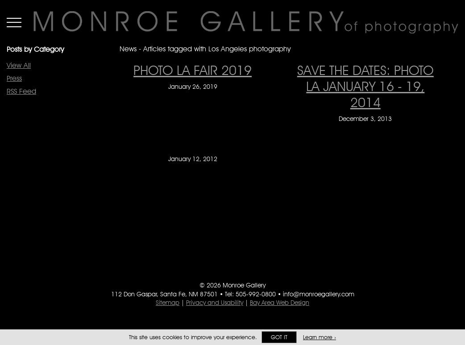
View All (19, 65)
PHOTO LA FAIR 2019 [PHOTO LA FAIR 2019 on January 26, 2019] (192, 70)
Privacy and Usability (214, 302)
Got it (279, 337)
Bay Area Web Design (279, 302)
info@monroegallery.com (318, 294)
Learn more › (319, 337)
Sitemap (167, 302)
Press (14, 78)
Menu (14, 22)
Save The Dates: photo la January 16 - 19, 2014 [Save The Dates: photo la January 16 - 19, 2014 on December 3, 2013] (365, 86)
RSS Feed (21, 91)
